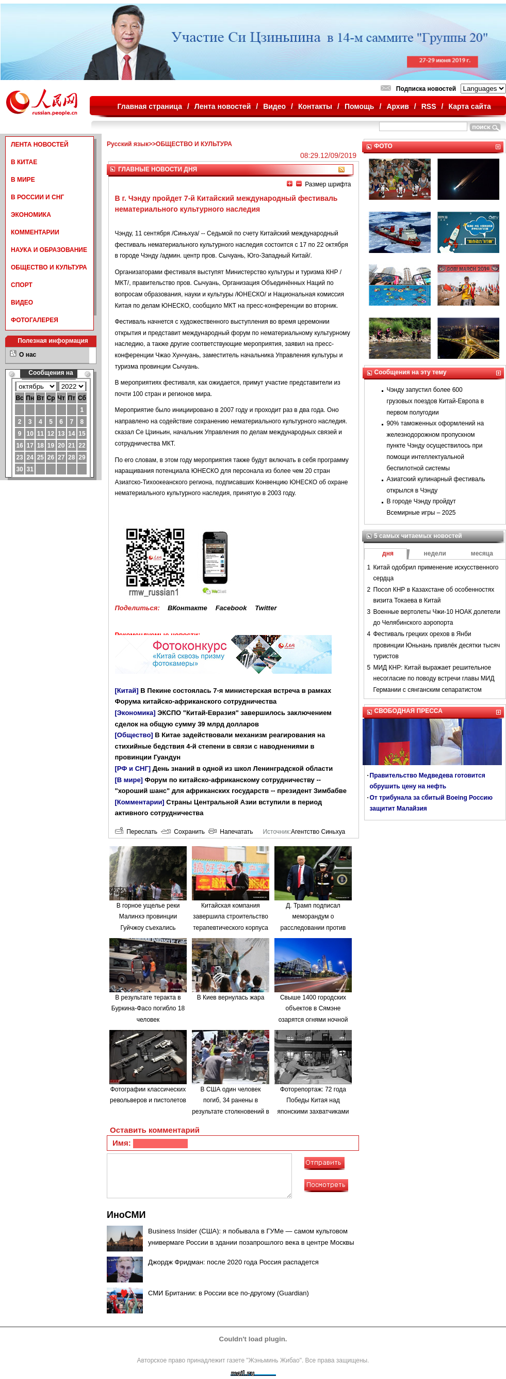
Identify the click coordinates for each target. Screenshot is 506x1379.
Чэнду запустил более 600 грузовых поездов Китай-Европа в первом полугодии (435, 401)
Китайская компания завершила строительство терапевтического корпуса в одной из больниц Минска (230, 928)
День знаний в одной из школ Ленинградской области (243, 768)
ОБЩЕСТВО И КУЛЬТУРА (49, 267)
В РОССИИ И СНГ (37, 197)
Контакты (315, 106)
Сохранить (183, 831)
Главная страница (150, 106)
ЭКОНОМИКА (31, 214)
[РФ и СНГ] (133, 768)
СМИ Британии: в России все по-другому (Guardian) (228, 1293)
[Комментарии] (140, 802)
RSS (428, 106)
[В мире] (129, 780)
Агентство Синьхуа (318, 831)
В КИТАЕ (24, 162)
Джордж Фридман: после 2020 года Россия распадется (233, 1262)
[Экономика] (135, 713)
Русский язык (128, 144)
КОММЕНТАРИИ (35, 232)
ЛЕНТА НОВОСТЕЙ (40, 144)
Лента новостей (222, 106)
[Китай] (127, 690)
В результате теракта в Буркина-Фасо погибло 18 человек (148, 1008)
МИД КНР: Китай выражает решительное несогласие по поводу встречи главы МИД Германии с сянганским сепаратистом (434, 678)
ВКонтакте (187, 608)
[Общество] (134, 735)
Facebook (231, 608)
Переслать (136, 831)
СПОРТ (21, 285)
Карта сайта (469, 106)
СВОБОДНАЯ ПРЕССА (408, 711)
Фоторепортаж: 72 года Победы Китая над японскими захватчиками (313, 1100)
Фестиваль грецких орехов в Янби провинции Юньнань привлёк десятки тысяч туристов (436, 645)
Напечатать (230, 831)
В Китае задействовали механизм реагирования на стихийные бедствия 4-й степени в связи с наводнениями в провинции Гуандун (220, 746)
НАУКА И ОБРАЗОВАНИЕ (49, 249)
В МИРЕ (23, 179)
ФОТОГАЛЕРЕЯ (34, 320)
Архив (397, 106)
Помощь (359, 106)
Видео (274, 106)
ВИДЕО (22, 302)
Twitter (265, 608)
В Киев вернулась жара (231, 997)
